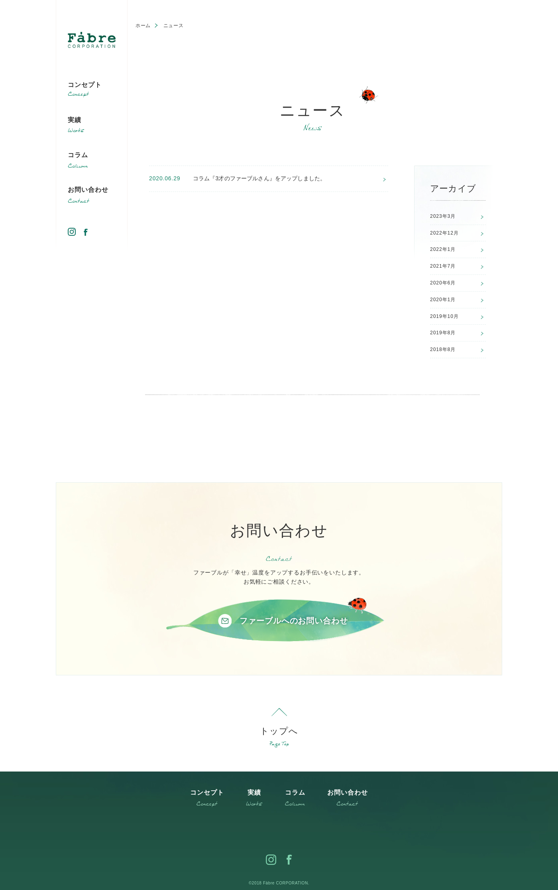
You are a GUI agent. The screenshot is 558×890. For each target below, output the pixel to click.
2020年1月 (443, 299)
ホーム (143, 25)
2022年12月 (444, 233)
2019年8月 (443, 332)
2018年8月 (443, 349)
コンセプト (85, 84)
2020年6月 (443, 283)
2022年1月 (443, 249)
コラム (78, 155)
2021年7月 (443, 266)
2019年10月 (444, 316)
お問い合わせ (88, 189)
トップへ (279, 731)
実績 (74, 119)
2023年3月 (443, 216)
